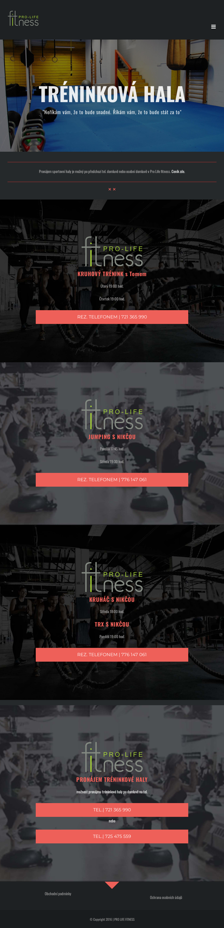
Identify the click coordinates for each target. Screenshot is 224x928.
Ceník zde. (178, 171)
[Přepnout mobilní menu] (213, 26)
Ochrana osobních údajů (166, 897)
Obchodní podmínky (58, 893)
